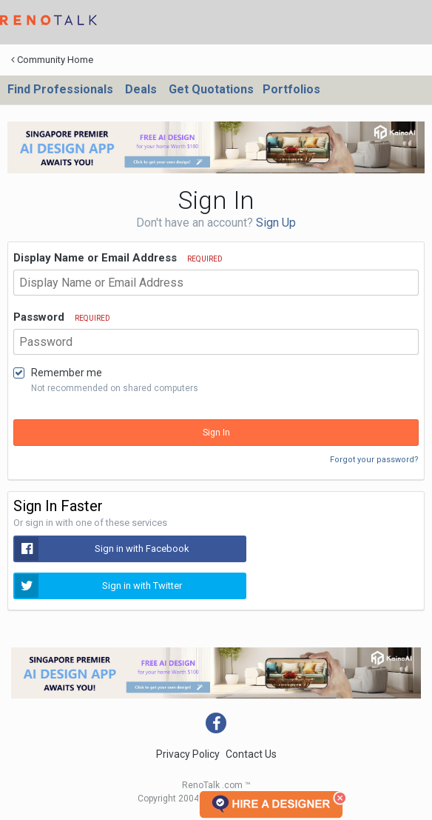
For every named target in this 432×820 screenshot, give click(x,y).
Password (61, 317)
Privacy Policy (188, 754)
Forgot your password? (374, 459)
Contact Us (251, 754)
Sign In (216, 432)
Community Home (52, 59)
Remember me (66, 373)
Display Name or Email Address (118, 257)
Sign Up (276, 223)
